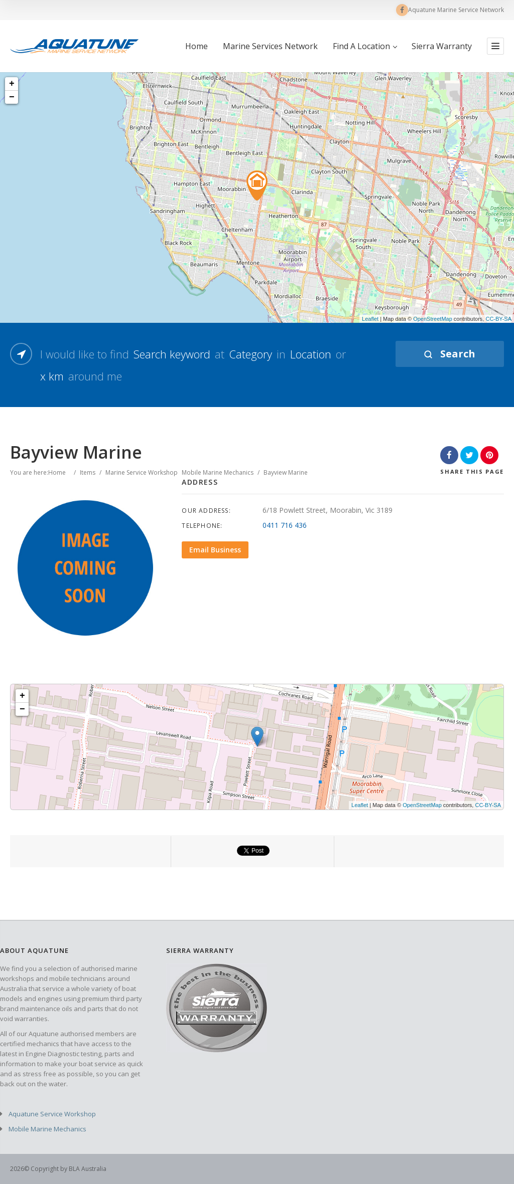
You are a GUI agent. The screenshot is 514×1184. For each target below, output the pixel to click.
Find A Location (365, 46)
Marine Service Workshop (141, 472)
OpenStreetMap (432, 319)
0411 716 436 (285, 525)
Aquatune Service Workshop (52, 1113)
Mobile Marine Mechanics (217, 472)
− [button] (12, 97)
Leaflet (370, 319)
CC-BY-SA (498, 319)
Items (87, 472)
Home (196, 46)
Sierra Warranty (442, 46)
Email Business (215, 549)
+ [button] (12, 84)
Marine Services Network (270, 46)
